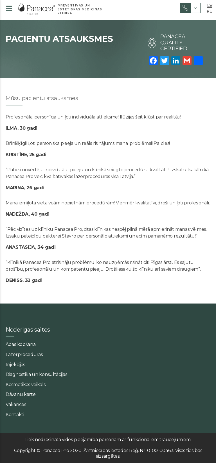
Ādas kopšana (20, 344)
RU (209, 11)
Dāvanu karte (20, 394)
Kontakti (15, 414)
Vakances (16, 404)
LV (209, 5)
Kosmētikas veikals (26, 384)
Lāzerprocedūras (24, 354)
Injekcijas (15, 364)
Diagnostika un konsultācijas (36, 374)
